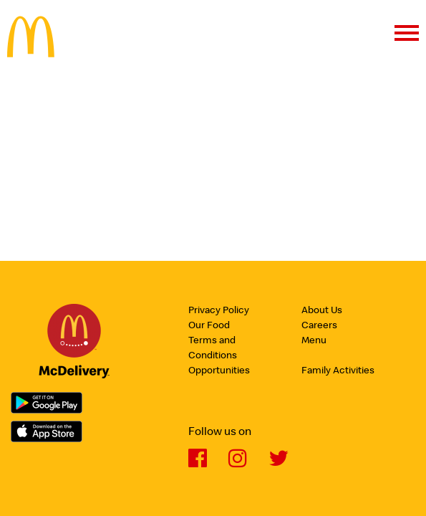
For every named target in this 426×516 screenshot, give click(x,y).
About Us (321, 311)
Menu (313, 341)
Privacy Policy (218, 311)
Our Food (209, 326)
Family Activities (337, 371)
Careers (319, 326)
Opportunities (219, 371)
